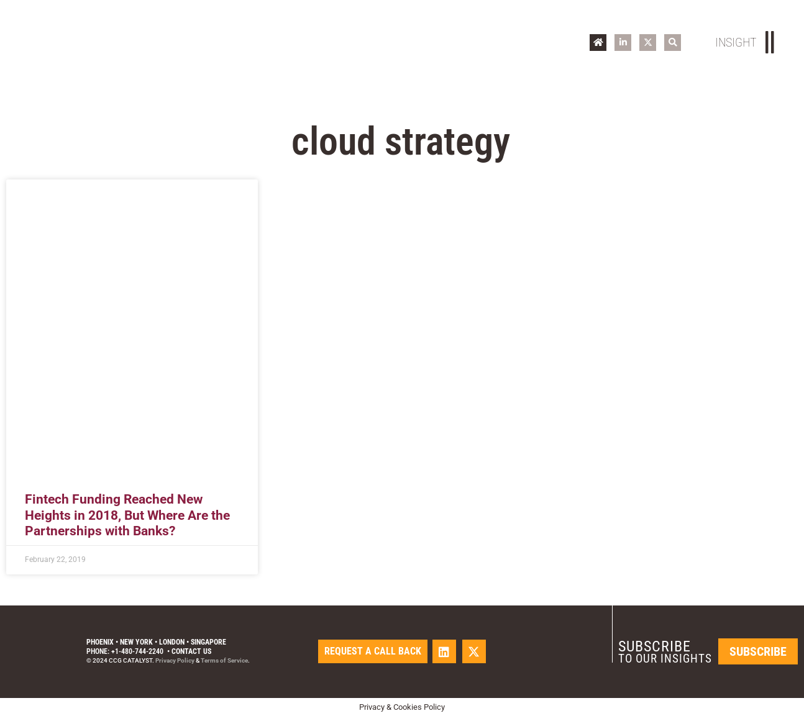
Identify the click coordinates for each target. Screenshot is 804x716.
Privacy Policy (174, 660)
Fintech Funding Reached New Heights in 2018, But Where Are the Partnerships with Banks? (127, 515)
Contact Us (191, 651)
